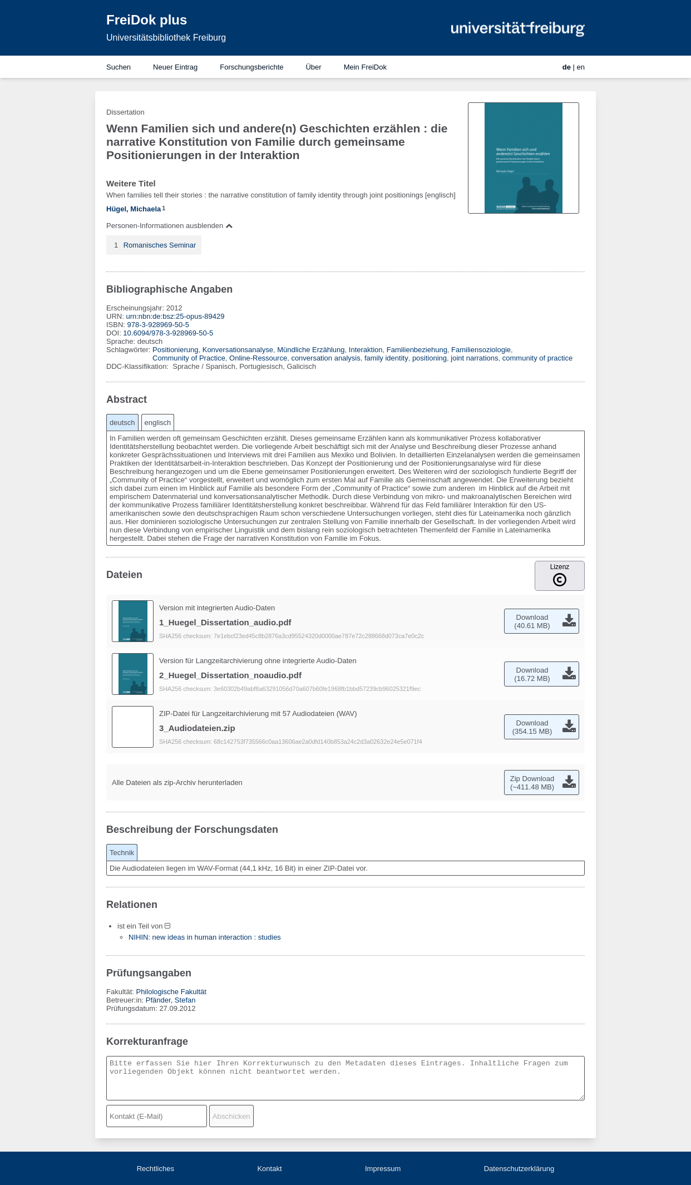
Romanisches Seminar (160, 245)
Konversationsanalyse (238, 349)
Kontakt (269, 1168)
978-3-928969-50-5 (158, 324)
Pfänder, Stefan (171, 1000)
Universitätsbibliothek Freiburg (166, 37)
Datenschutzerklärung (519, 1168)
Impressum (383, 1168)
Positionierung (175, 349)
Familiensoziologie (481, 349)
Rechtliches (155, 1168)
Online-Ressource (258, 358)
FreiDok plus (146, 19)
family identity (386, 358)
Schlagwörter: (129, 349)
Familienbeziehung (417, 349)
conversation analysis (325, 358)
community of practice (537, 358)
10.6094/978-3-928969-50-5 (168, 333)
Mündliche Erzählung (310, 349)
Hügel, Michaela (133, 209)
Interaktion (366, 349)
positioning (429, 358)
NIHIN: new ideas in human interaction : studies (205, 937)
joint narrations (474, 358)
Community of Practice (188, 358)
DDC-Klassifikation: (138, 366)
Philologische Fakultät (171, 992)
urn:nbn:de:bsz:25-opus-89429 (175, 316)
